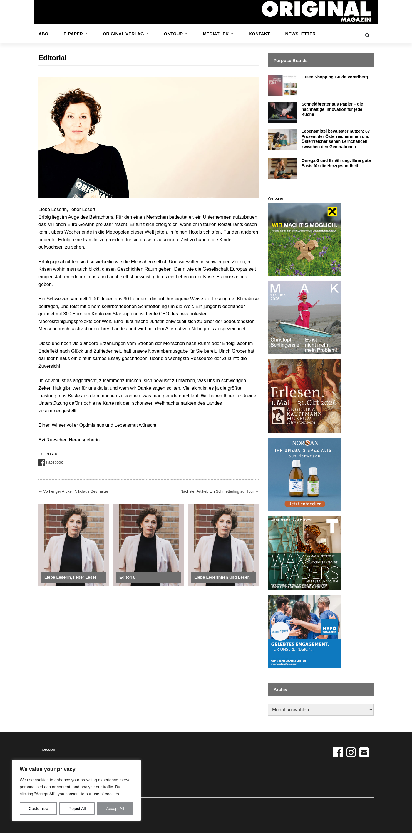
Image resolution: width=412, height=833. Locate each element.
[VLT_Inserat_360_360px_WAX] (304, 552)
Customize (38, 808)
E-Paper (73, 33)
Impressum (47, 749)
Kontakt (259, 33)
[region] (76, 790)
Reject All (77, 808)
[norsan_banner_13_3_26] (304, 474)
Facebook (50, 462)
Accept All (115, 808)
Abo (43, 33)
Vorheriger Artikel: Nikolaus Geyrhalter (73, 491)
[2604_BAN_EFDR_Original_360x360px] (304, 631)
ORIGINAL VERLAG (124, 33)
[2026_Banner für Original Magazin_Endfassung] (304, 239)
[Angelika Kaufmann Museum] (304, 396)
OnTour (174, 33)
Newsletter (300, 33)
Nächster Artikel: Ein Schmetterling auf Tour (219, 491)
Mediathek (216, 33)
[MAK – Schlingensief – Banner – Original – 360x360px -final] (304, 317)
